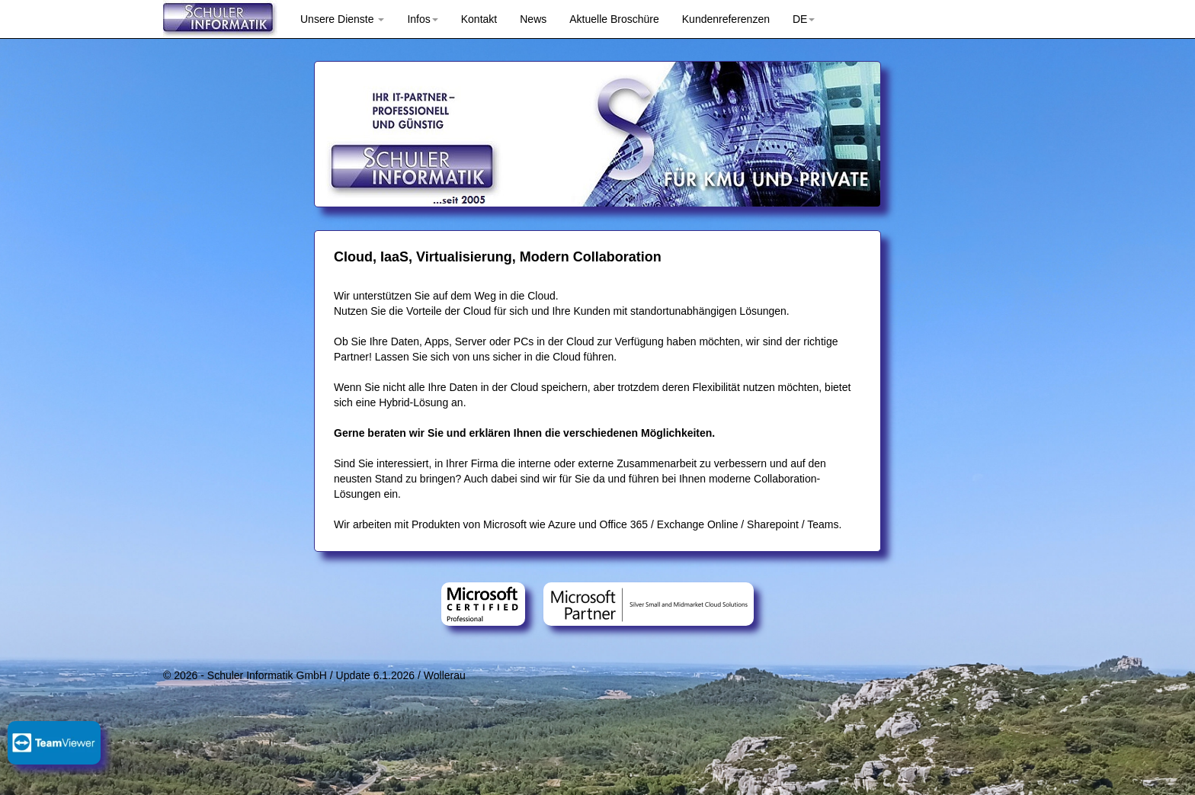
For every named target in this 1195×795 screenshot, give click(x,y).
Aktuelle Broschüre (614, 19)
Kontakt (479, 19)
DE (804, 19)
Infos (422, 19)
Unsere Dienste (342, 19)
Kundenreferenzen (726, 19)
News (533, 19)
